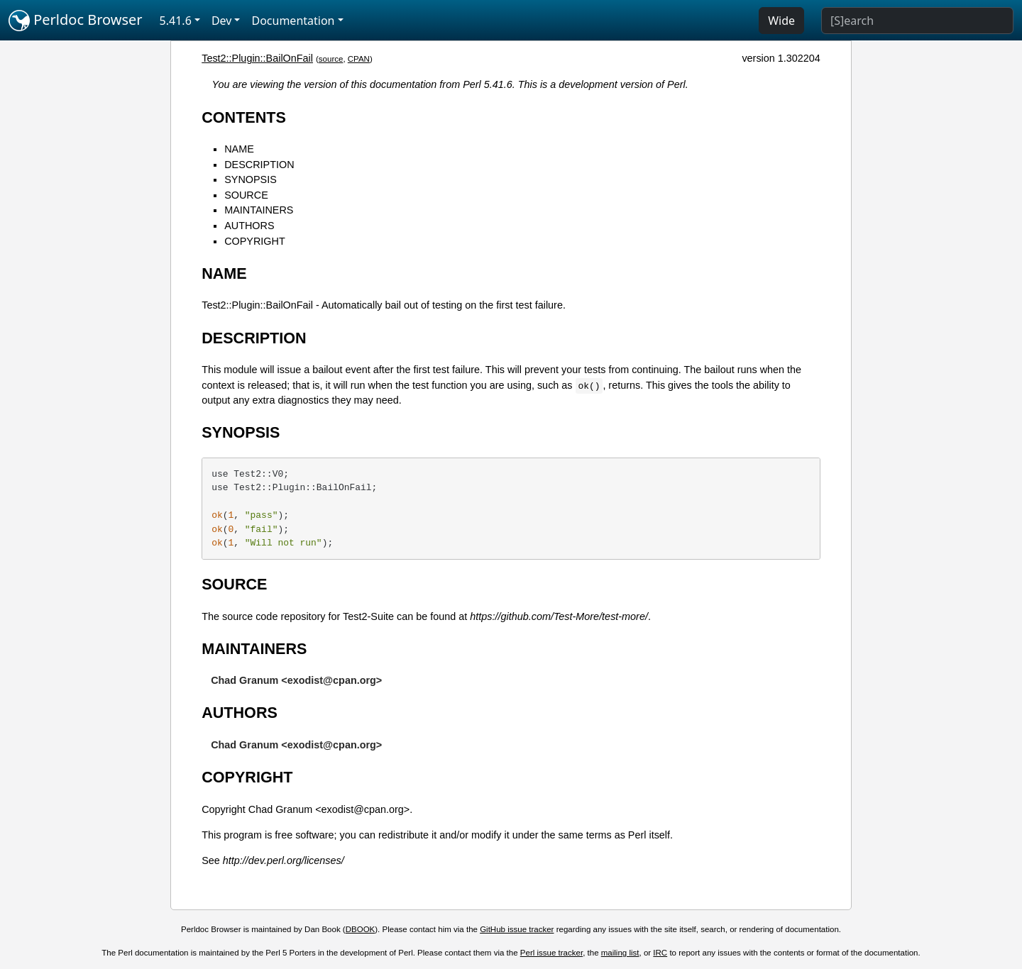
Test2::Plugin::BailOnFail (257, 58)
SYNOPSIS (250, 179)
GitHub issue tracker (517, 929)
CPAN (359, 59)
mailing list (620, 952)
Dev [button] (221, 20)
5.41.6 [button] (176, 20)
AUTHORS (249, 225)
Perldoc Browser (76, 20)
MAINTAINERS (258, 210)
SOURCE (246, 195)
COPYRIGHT (254, 241)
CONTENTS (244, 117)
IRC (660, 952)
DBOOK (360, 929)
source (331, 59)
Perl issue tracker (551, 952)
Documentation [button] (292, 20)
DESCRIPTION (259, 164)
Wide (781, 20)
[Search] (917, 20)
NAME (239, 149)
